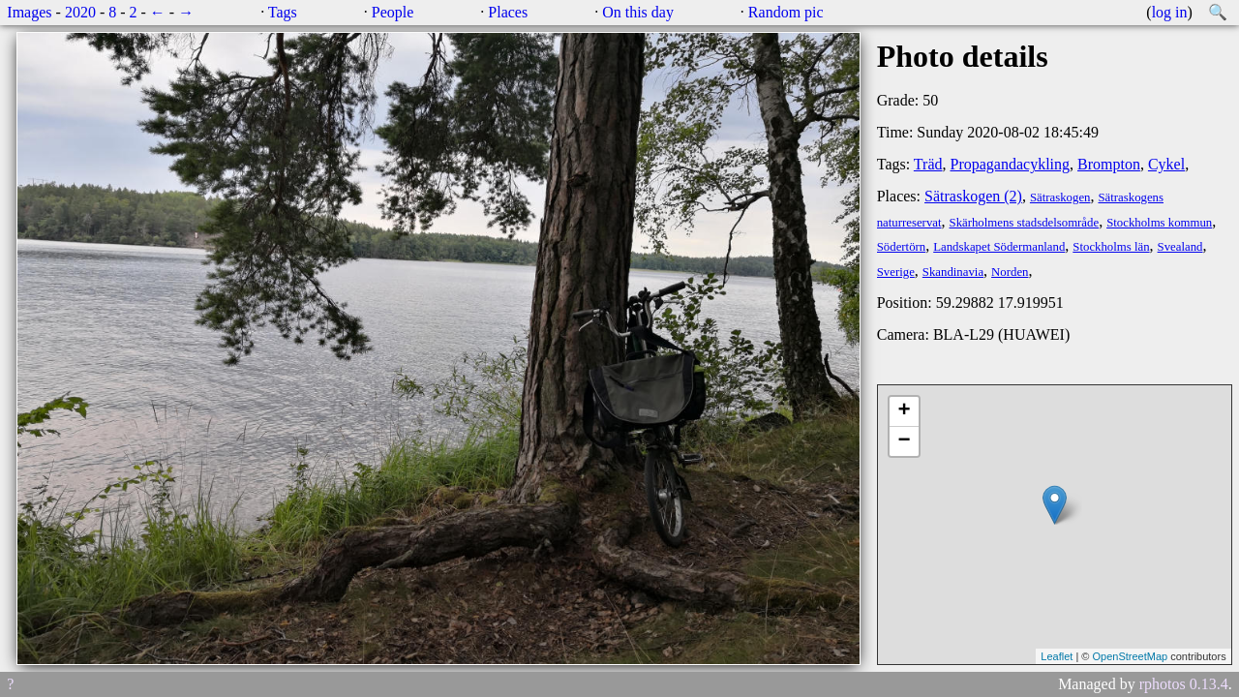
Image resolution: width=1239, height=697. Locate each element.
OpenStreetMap (1129, 656)
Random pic (786, 12)
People (393, 12)
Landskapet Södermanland (999, 247)
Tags (282, 12)
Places (508, 12)
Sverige (896, 272)
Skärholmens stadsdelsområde (1025, 222)
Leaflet (1057, 656)
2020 (80, 12)
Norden (1009, 272)
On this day (638, 12)
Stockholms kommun (1159, 222)
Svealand (1180, 247)
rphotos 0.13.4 (1183, 684)
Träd (928, 164)
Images (29, 12)
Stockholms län (1111, 247)
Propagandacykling (1011, 164)
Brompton (1108, 164)
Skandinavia (952, 272)
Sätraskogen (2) (973, 196)
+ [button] (904, 411)
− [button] (904, 441)
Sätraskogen (1060, 197)
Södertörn (901, 247)
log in (1170, 12)
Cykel (1166, 164)
